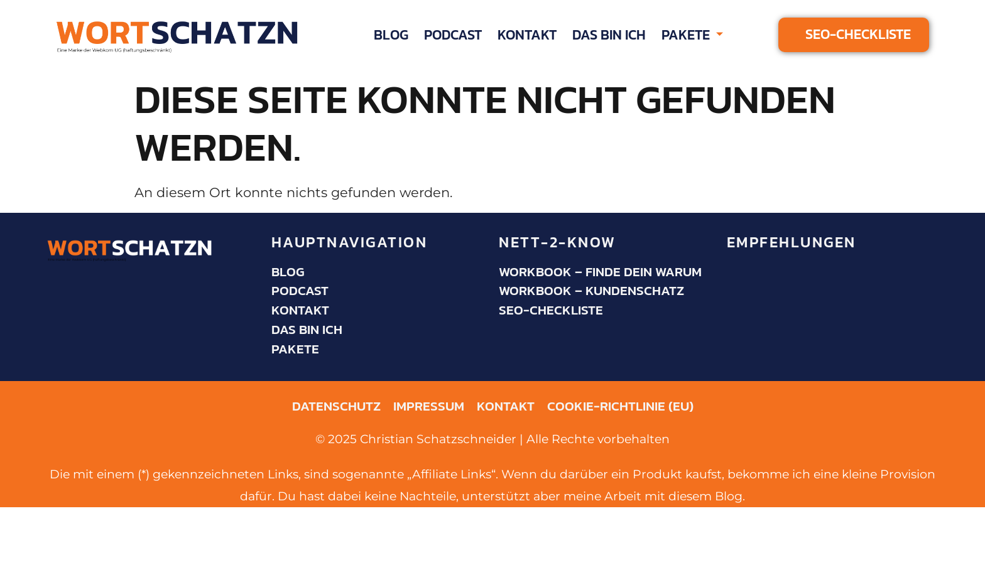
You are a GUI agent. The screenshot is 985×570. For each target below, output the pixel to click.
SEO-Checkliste (551, 310)
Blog (391, 34)
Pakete (692, 35)
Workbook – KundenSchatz (591, 290)
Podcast (453, 34)
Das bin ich (609, 34)
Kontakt (527, 34)
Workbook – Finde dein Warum (600, 271)
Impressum (428, 406)
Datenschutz (336, 406)
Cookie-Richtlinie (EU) (620, 406)
